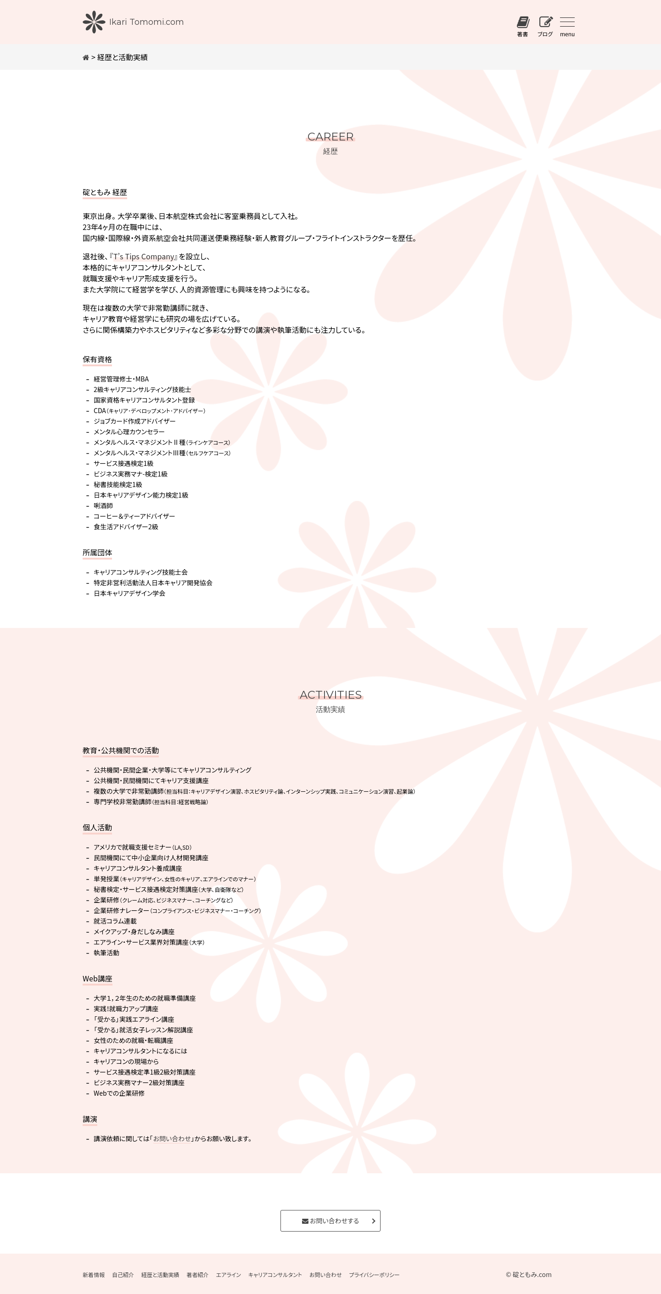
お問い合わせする (330, 1220)
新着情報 (94, 1275)
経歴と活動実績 (160, 1275)
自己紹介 (123, 1275)
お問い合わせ (172, 1138)
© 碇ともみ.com (529, 1274)
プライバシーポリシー (374, 1275)
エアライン (228, 1275)
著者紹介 (198, 1275)
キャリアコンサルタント (275, 1275)
